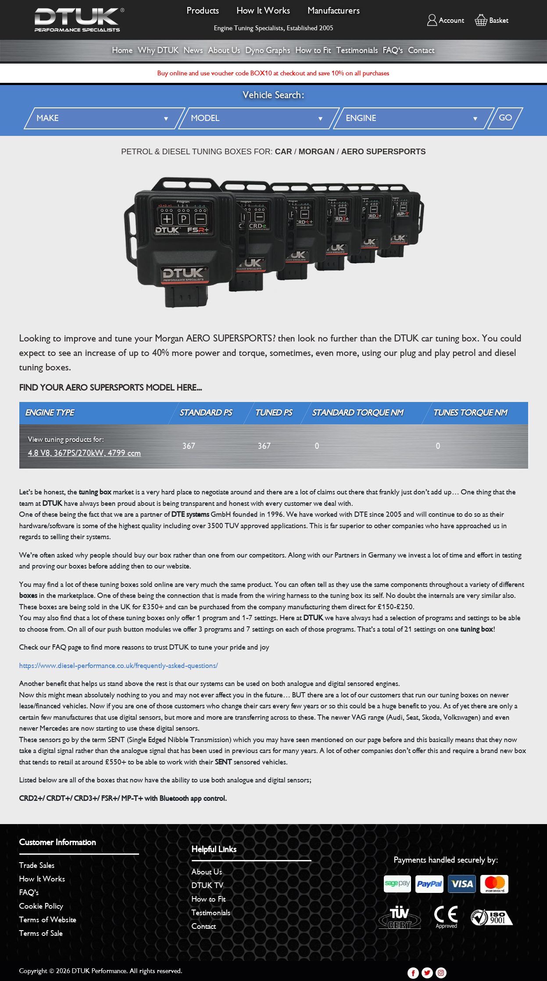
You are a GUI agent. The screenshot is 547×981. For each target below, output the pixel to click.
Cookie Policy (41, 906)
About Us (224, 50)
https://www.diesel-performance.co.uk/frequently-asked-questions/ (118, 665)
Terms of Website (47, 919)
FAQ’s (29, 892)
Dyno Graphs (268, 50)
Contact (421, 50)
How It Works (263, 10)
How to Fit (313, 50)
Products (203, 10)
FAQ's (393, 50)
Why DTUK (158, 50)
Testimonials (357, 50)
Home (122, 50)
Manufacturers (334, 10)
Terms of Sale (41, 933)
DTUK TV (208, 885)
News (193, 50)
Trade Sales (37, 865)
